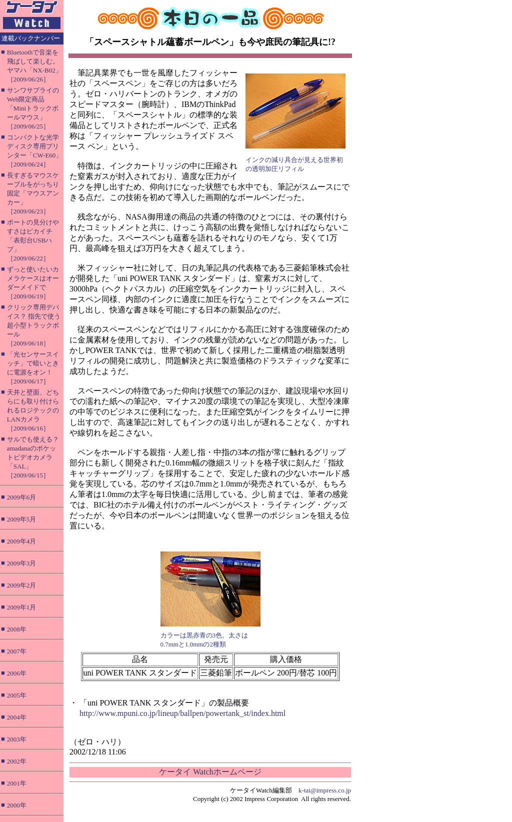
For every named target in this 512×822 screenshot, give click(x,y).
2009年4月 (21, 541)
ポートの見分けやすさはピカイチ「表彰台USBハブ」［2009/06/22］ (33, 240)
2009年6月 (21, 497)
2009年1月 (21, 607)
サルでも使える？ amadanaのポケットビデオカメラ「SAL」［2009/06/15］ (33, 457)
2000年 (16, 805)
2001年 (16, 783)
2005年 (16, 695)
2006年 (16, 673)
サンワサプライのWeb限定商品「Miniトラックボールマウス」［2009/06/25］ (33, 108)
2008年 (16, 629)
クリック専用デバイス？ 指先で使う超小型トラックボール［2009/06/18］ (33, 325)
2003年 (16, 739)
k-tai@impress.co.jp (324, 790)
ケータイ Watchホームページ (210, 772)
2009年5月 (21, 519)
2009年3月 (21, 563)
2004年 (16, 717)
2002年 (16, 761)
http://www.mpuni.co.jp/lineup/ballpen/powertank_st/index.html (183, 713)
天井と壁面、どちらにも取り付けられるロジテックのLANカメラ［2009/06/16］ (33, 410)
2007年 (16, 651)
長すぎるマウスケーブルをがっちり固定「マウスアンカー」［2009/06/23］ (33, 193)
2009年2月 (21, 585)
